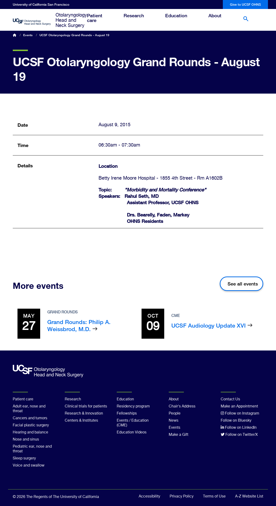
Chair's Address (182, 406)
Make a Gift (178, 435)
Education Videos (132, 432)
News (173, 421)
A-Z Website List (249, 496)
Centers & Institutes (81, 421)
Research (137, 19)
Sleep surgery (24, 458)
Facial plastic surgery (31, 425)
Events (28, 35)
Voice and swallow (28, 465)
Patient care (98, 22)
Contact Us (230, 399)
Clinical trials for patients (86, 406)
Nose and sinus (26, 439)
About (218, 19)
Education (179, 19)
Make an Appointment (239, 406)
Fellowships (127, 413)
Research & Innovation (84, 413)
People (175, 413)
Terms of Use (214, 496)
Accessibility (149, 496)
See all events (243, 283)
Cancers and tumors (30, 418)
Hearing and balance (30, 432)
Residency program (133, 406)
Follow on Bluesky (236, 421)
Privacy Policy (182, 496)
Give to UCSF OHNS (245, 4)
